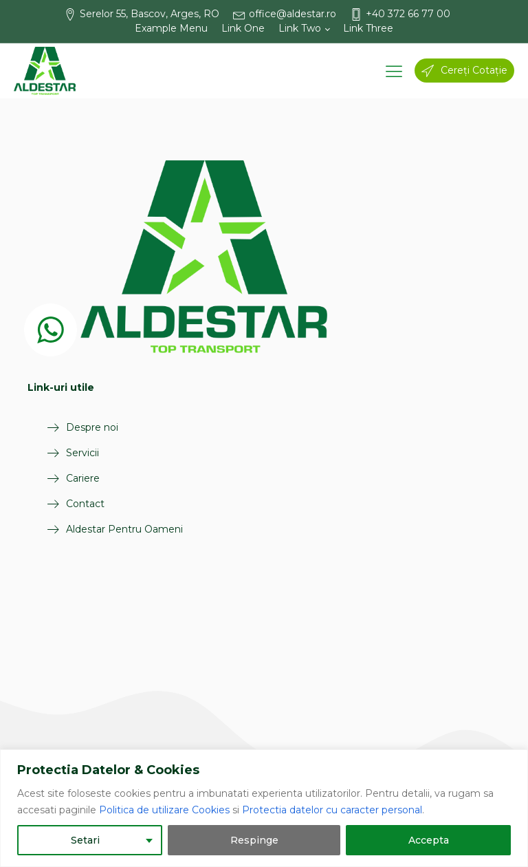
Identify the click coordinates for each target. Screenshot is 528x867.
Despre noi (91, 427)
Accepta (428, 840)
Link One (243, 28)
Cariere (82, 478)
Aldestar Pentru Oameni (123, 529)
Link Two (299, 28)
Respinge (254, 840)
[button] (148, 14)
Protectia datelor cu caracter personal (332, 810)
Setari (85, 840)
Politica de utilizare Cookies (164, 810)
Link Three (368, 28)
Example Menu (171, 28)
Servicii (81, 453)
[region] (264, 808)
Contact (84, 503)
